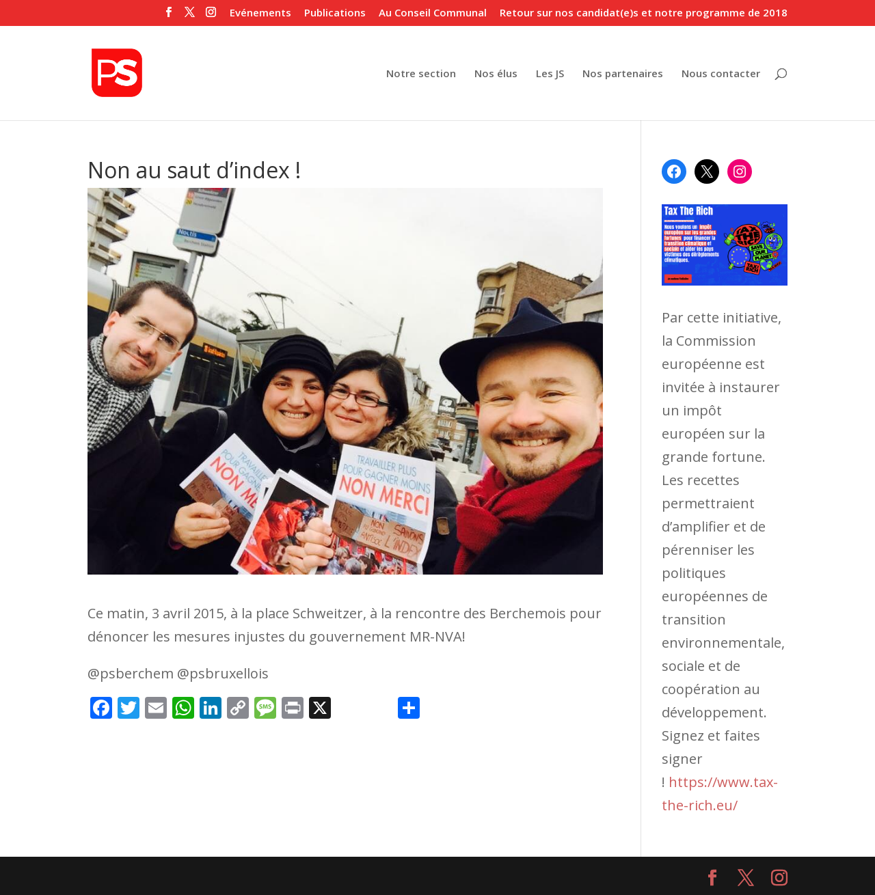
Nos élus (495, 74)
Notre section (421, 74)
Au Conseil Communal (433, 13)
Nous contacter (721, 74)
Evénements (260, 13)
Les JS (550, 74)
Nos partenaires (622, 74)
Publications (335, 13)
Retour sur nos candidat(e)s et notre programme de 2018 (644, 13)
